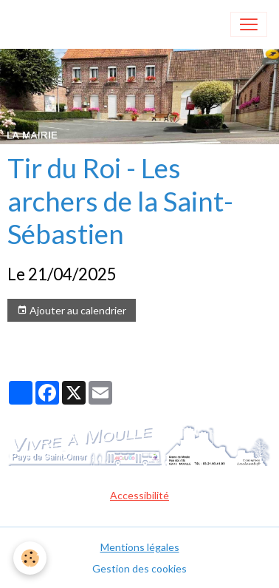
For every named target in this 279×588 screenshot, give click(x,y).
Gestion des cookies (139, 568)
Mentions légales (139, 547)
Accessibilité (139, 495)
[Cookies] (29, 558)
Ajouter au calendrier (71, 310)
